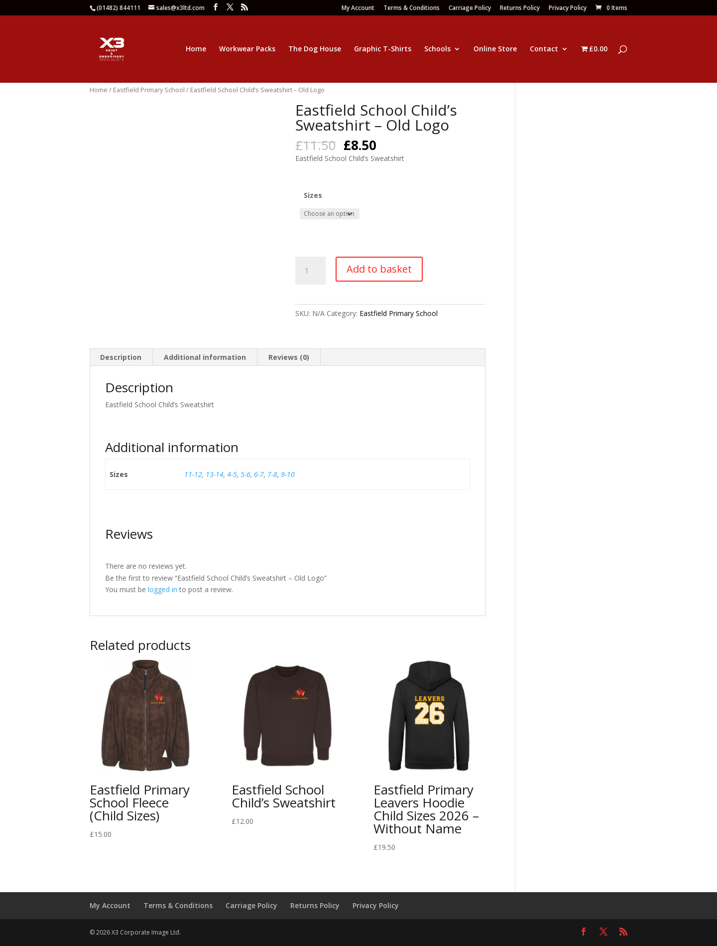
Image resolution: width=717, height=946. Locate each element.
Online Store (495, 49)
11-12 (193, 474)
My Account (358, 8)
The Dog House (314, 49)
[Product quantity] (310, 271)
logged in (162, 589)
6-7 (259, 474)
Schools (437, 49)
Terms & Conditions (411, 8)
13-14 (215, 474)
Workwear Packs (247, 49)
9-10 (288, 474)
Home (196, 49)
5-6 (245, 474)
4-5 (232, 474)
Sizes (313, 195)
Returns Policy (520, 8)
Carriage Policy (470, 8)
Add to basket (379, 269)
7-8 (272, 474)
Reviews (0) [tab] (288, 357)
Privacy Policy (568, 8)
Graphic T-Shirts (382, 49)
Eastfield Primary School (149, 89)
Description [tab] (120, 357)
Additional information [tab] (205, 357)
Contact (544, 49)
